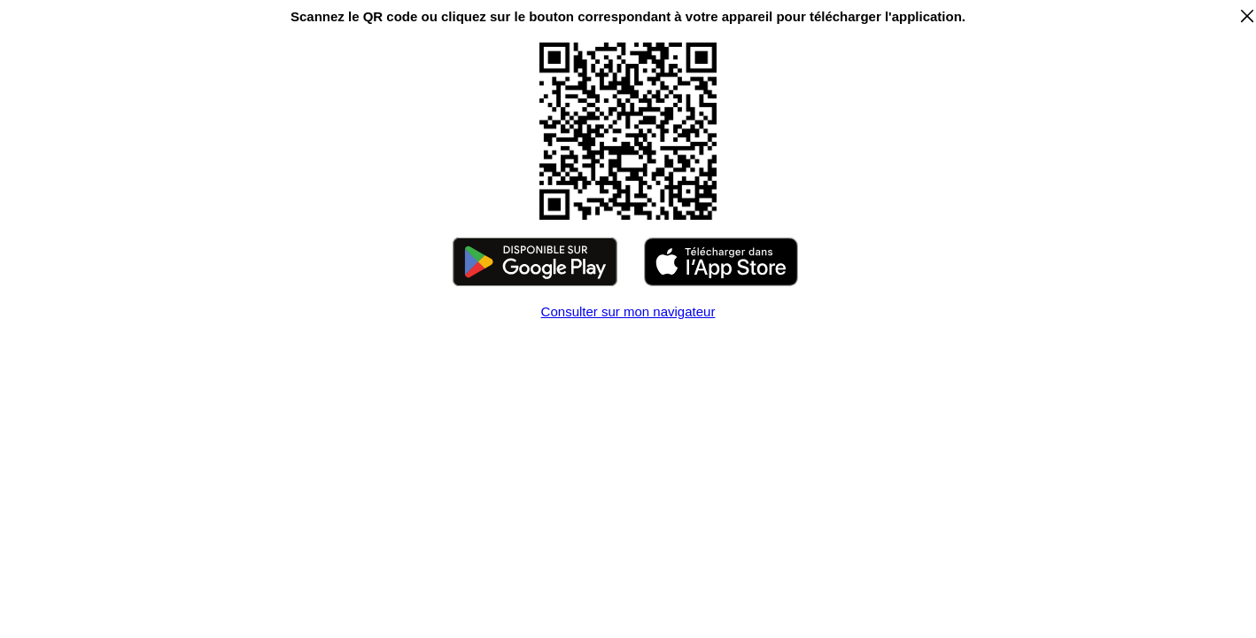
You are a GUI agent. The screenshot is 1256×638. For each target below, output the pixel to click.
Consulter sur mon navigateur (628, 311)
